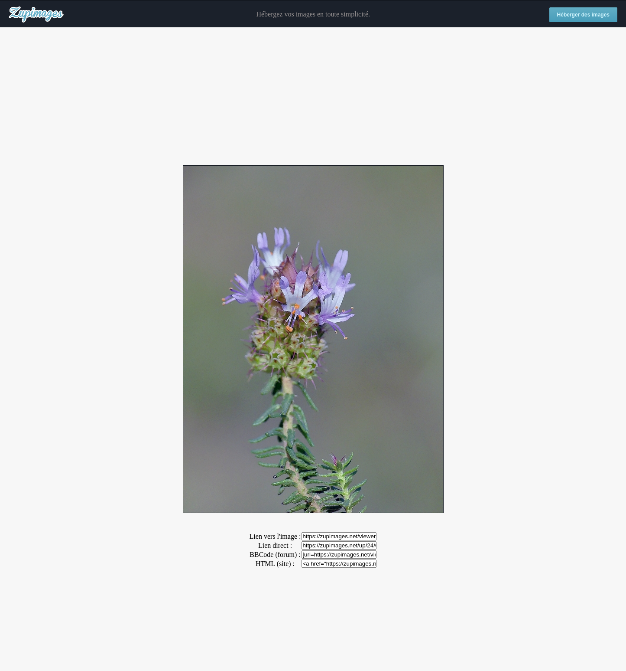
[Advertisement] (313, 96)
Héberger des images (583, 15)
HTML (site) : (275, 563)
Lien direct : (275, 545)
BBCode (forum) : (275, 554)
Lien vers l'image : (275, 536)
